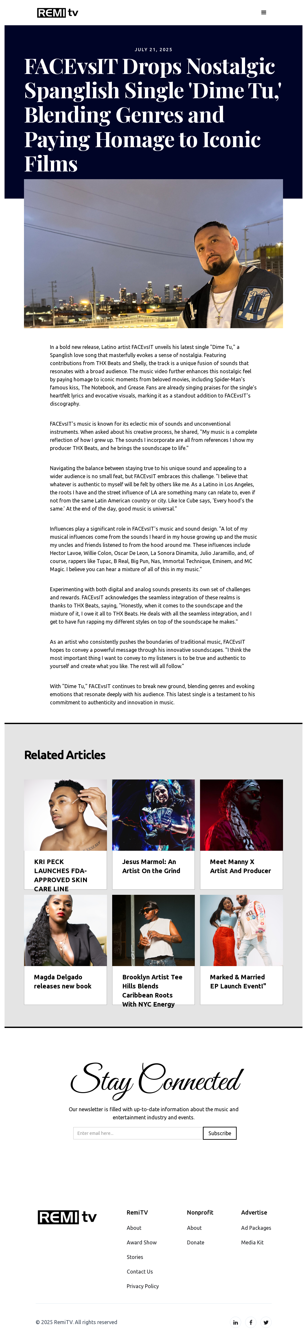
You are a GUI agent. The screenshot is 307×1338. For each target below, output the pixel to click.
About (134, 1228)
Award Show (142, 1242)
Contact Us (140, 1272)
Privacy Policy (143, 1286)
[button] (264, 12)
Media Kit (252, 1242)
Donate (195, 1242)
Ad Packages (256, 1228)
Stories (135, 1257)
